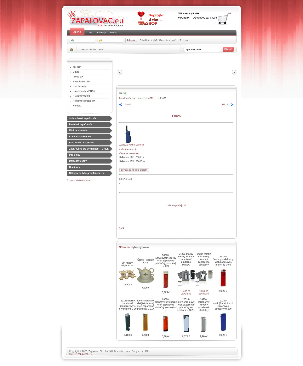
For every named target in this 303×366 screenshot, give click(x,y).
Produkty (101, 32)
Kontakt (113, 32)
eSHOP (77, 32)
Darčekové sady (78, 161)
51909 (128, 104)
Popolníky (74, 155)
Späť (121, 228)
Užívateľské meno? (166, 40)
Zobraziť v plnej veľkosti (131, 143)
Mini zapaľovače (78, 130)
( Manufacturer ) (127, 149)
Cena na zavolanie (129, 153)
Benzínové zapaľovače (81, 142)
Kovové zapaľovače (80, 136)
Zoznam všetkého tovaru (79, 180)
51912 (224, 104)
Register (184, 40)
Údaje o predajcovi (176, 205)
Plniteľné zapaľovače (80, 124)
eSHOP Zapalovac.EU (80, 354)
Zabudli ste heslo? (148, 40)
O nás (90, 32)
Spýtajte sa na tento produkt (134, 170)
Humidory (74, 167)
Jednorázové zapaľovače (83, 118)
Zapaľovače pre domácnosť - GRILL (89, 148)
